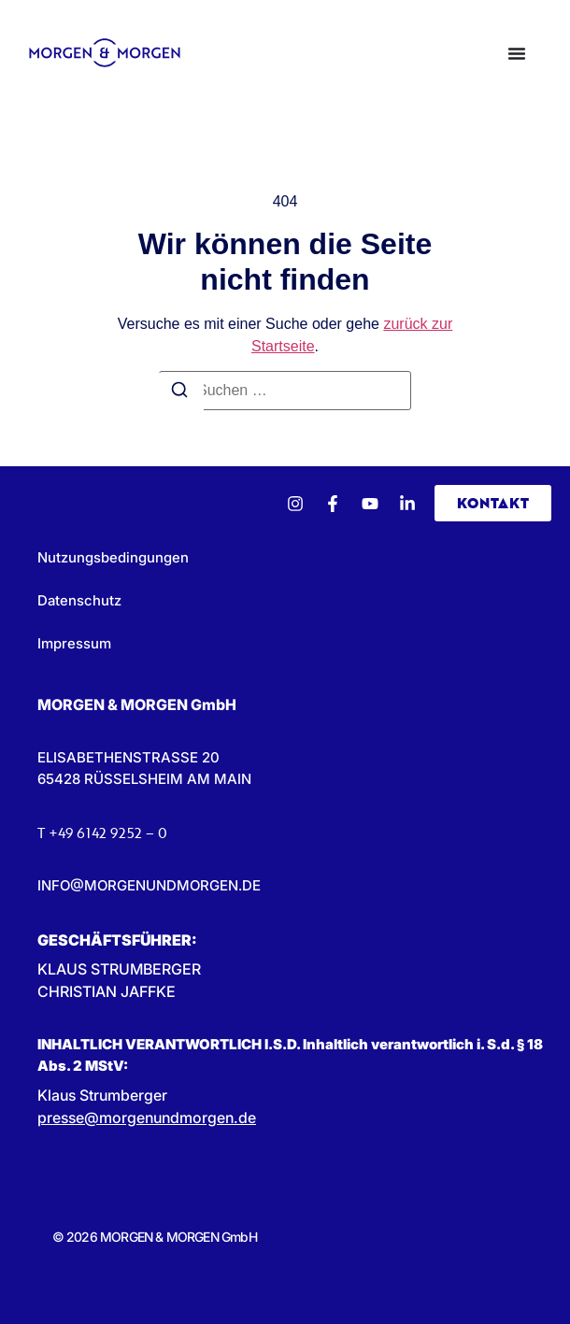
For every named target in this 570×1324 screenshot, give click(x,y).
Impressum (74, 643)
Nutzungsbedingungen (113, 557)
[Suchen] (179, 392)
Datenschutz (79, 600)
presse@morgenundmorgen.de (146, 1117)
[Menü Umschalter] (516, 53)
